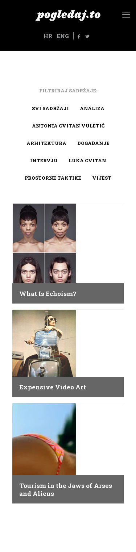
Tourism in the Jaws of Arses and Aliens (65, 490)
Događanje (93, 143)
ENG (63, 35)
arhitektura (46, 143)
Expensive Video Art (52, 387)
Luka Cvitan (87, 160)
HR (48, 35)
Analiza (92, 108)
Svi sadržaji (50, 108)
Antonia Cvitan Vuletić (68, 125)
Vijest (101, 178)
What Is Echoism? (47, 294)
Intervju (44, 160)
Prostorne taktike (53, 178)
